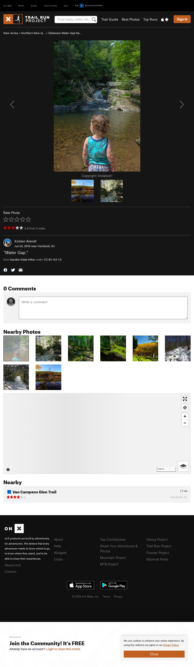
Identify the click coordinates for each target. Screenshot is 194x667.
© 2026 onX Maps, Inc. (85, 596)
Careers (10, 571)
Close (154, 654)
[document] (154, 648)
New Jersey (10, 33)
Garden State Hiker (22, 259)
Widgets (60, 553)
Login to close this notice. (63, 649)
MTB (21, 5)
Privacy (118, 596)
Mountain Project (113, 558)
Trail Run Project (158, 546)
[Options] (183, 466)
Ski (66, 5)
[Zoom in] (185, 416)
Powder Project (157, 553)
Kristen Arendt (25, 241)
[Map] (97, 433)
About (58, 539)
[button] (5, 269)
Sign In (182, 19)
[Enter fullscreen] (185, 399)
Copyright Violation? (97, 176)
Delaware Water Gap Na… (65, 33)
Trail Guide (109, 19)
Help (57, 546)
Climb (7, 5)
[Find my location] (185, 407)
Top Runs (150, 19)
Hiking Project (157, 539)
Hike (34, 5)
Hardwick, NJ (46, 246)
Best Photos (131, 19)
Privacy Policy (171, 645)
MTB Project (109, 564)
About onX (13, 565)
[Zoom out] (185, 423)
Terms (106, 596)
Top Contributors (113, 539)
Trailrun (50, 5)
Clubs (58, 559)
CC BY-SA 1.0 (53, 259)
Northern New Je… (33, 33)
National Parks (157, 559)
